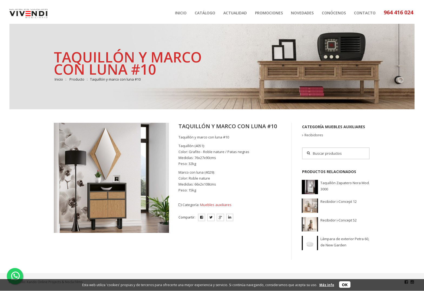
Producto (76, 79)
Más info (326, 285)
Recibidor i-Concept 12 (338, 201)
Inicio (59, 79)
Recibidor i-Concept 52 (338, 220)
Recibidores (313, 135)
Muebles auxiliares (215, 204)
